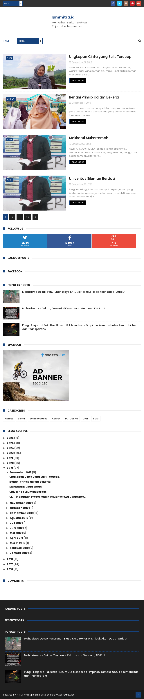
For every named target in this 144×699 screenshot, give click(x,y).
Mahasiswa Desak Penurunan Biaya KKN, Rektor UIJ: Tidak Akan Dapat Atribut (73, 291)
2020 (10, 462)
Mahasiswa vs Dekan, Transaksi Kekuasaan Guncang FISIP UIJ (63, 308)
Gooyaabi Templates (62, 694)
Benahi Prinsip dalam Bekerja (85, 97)
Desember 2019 (21, 472)
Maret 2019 (18, 542)
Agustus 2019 (19, 517)
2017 (10, 564)
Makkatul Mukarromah (79, 137)
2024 (10, 447)
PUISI (9, 58)
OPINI (9, 180)
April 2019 (17, 537)
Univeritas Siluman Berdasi (83, 178)
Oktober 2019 (19, 507)
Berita (21, 418)
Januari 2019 (19, 552)
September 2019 (21, 512)
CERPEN (11, 99)
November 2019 (21, 502)
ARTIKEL (9, 418)
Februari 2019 (19, 547)
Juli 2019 (16, 522)
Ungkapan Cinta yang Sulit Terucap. (91, 56)
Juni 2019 (16, 527)
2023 (10, 452)
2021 (10, 457)
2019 (10, 467)
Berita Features (38, 418)
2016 (10, 569)
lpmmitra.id (63, 17)
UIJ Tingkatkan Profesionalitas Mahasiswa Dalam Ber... (47, 496)
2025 (10, 442)
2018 (10, 559)
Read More (69, 77)
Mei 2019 (16, 532)
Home (6, 41)
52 (27, 217)
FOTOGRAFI (71, 418)
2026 (10, 437)
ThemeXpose (24, 694)
